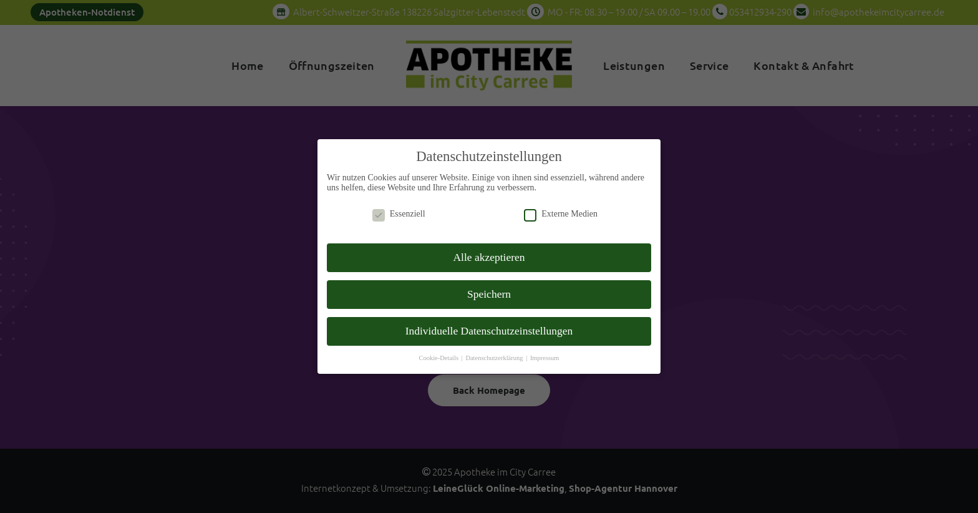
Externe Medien (561, 205)
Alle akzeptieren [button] (489, 248)
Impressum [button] (544, 348)
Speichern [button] (489, 284)
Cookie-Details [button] (439, 348)
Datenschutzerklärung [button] (495, 348)
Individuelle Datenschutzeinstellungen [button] (489, 321)
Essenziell (398, 205)
